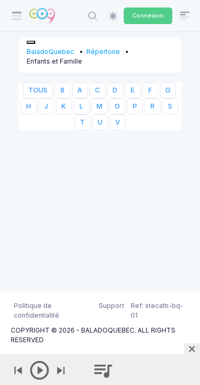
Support (111, 306)
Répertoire (103, 52)
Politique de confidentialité (36, 310)
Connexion (148, 15)
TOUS (37, 90)
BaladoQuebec (50, 52)
